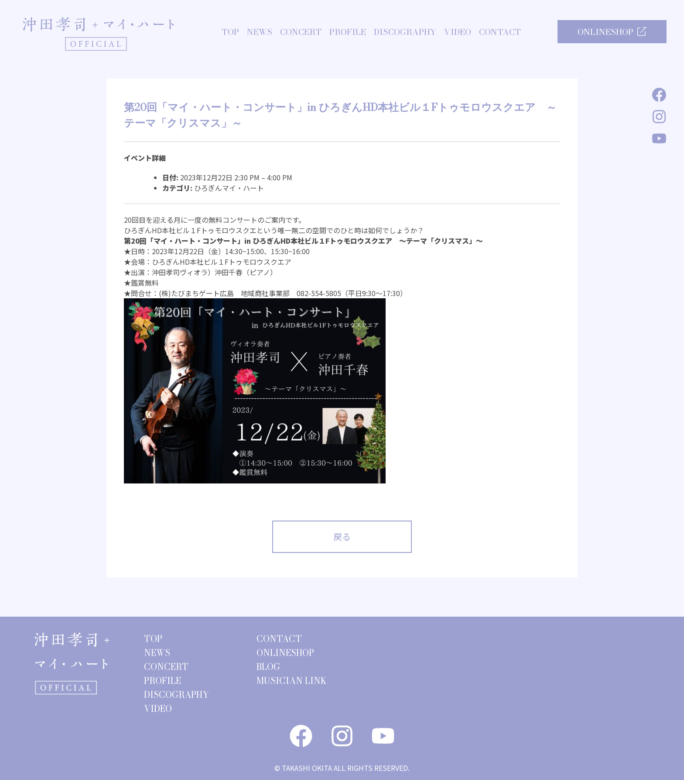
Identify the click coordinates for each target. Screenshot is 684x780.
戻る (342, 536)
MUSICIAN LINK (291, 680)
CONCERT (300, 32)
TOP (230, 32)
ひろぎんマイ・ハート (229, 188)
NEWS (259, 32)
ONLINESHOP (612, 32)
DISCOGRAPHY (405, 32)
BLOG (268, 666)
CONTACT (500, 32)
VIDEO (457, 32)
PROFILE (347, 32)
